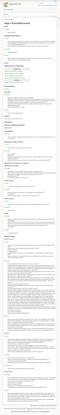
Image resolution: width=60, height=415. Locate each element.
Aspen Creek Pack (8, 118)
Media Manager (49, 5)
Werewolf (6, 89)
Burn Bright (7, 29)
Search (56, 3)
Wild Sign (6, 55)
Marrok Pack (19, 118)
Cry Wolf (6, 38)
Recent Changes (41, 5)
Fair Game (20, 82)
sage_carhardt (10, 9)
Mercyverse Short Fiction (11, 78)
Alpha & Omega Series (10, 71)
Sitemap (55, 5)
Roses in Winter (21, 78)
